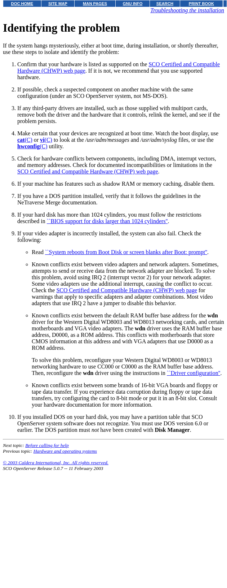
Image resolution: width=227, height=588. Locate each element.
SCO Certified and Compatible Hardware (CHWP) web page (87, 171)
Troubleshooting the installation (187, 10)
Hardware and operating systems (65, 451)
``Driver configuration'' (193, 373)
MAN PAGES (95, 3)
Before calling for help (47, 445)
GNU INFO (133, 3)
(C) (24, 140)
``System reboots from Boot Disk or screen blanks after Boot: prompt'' (126, 252)
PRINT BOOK (201, 3)
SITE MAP (57, 3)
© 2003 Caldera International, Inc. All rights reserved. (55, 462)
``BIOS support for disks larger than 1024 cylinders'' (107, 221)
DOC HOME (22, 3)
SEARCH (164, 3)
